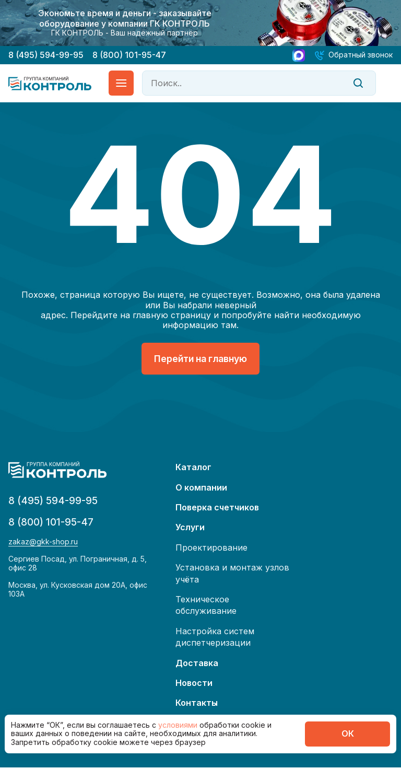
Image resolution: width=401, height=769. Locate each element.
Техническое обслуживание (206, 606)
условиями (178, 724)
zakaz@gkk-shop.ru (43, 544)
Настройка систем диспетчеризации (214, 638)
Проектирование (211, 549)
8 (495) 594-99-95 (46, 55)
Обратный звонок (360, 54)
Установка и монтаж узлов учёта (232, 575)
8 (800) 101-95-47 (129, 55)
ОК (347, 733)
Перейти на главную (200, 359)
